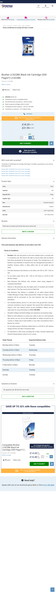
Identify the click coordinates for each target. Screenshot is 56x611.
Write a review (6, 84)
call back (28, 114)
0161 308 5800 (51, 19)
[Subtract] (21, 137)
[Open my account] (45, 6)
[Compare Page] (38, 6)
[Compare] (51, 143)
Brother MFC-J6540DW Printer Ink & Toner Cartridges (16, 173)
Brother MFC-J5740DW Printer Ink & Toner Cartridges (16, 169)
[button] (28, 46)
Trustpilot (12, 19)
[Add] (30, 137)
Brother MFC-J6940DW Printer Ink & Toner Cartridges (16, 175)
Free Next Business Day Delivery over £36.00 (26, 19)
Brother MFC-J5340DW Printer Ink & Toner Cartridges (16, 171)
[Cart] (52, 6)
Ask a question (28, 396)
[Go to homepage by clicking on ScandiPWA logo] (7, 6)
